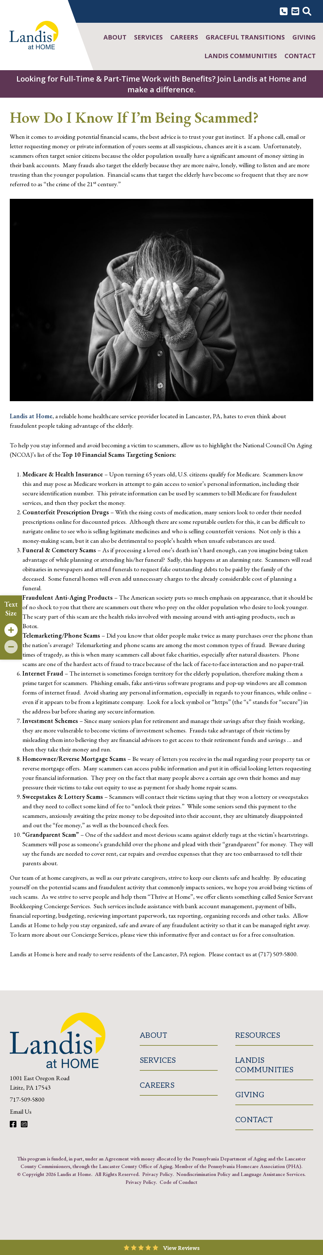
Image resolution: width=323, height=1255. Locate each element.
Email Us (21, 1111)
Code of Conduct (178, 1181)
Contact (300, 56)
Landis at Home (31, 416)
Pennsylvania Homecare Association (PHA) (254, 1166)
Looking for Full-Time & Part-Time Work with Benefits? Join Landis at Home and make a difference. (161, 84)
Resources (257, 1035)
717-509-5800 (27, 1099)
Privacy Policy (157, 1174)
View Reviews (181, 1248)
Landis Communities (240, 56)
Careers (184, 37)
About (114, 37)
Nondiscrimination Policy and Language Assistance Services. (241, 1174)
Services (148, 37)
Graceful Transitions (245, 37)
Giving (304, 37)
